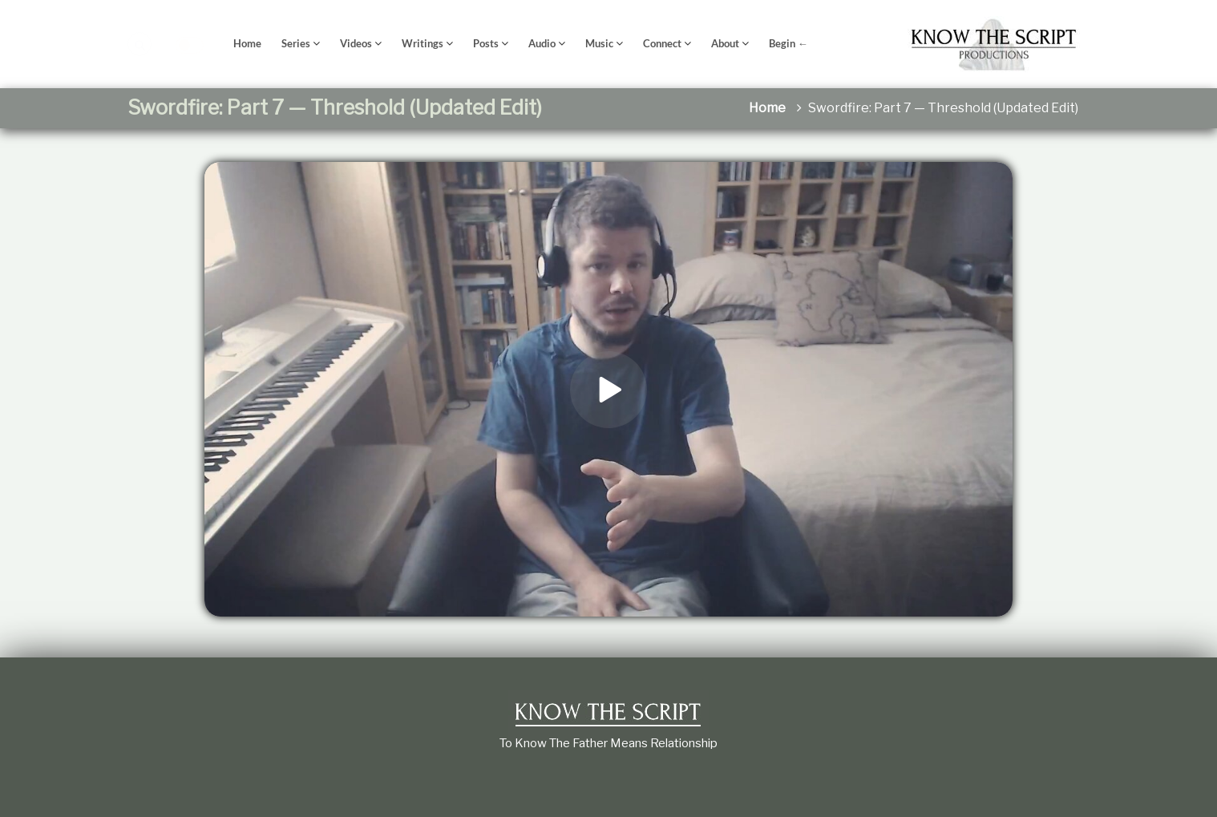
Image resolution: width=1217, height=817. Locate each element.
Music (599, 43)
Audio (542, 43)
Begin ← (788, 43)
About (725, 43)
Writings (422, 43)
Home (247, 43)
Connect (662, 43)
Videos (356, 43)
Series (295, 43)
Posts (486, 43)
